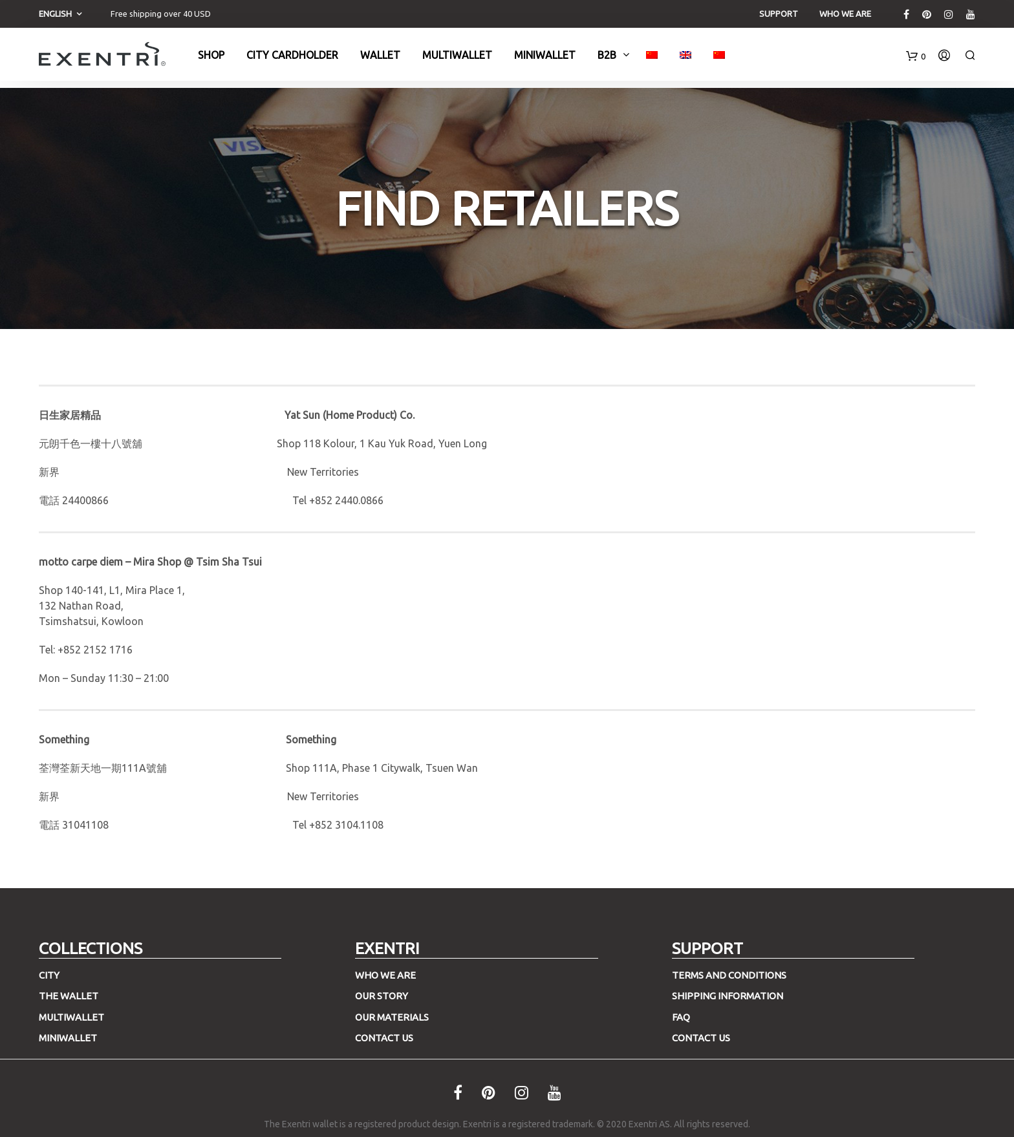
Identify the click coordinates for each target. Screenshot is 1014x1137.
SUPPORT (778, 13)
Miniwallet (545, 59)
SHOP (211, 59)
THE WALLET (68, 995)
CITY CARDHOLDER (292, 59)
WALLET (380, 59)
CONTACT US (384, 1037)
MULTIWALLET (457, 59)
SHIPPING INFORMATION (727, 995)
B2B (607, 59)
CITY (49, 975)
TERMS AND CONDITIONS (729, 975)
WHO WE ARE (845, 13)
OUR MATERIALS (392, 1017)
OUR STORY (381, 995)
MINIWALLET (68, 1037)
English (55, 13)
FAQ (681, 1017)
